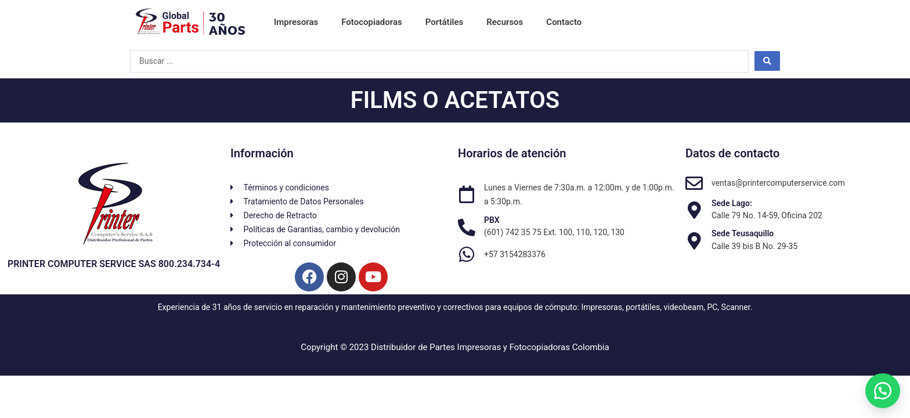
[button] (881, 389)
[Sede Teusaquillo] (694, 241)
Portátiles (444, 22)
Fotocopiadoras (371, 22)
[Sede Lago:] (694, 210)
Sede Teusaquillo (743, 233)
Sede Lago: (732, 203)
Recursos (504, 22)
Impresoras (296, 22)
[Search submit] (767, 61)
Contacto (564, 22)
